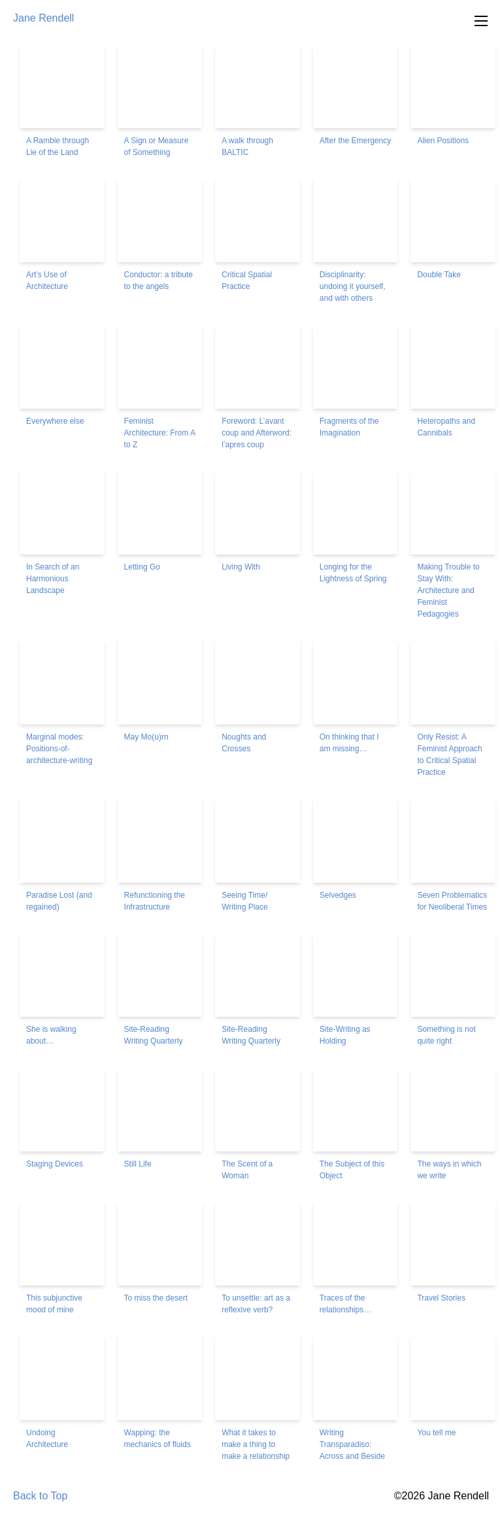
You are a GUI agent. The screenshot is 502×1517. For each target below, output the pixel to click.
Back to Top (40, 1495)
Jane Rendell (43, 18)
